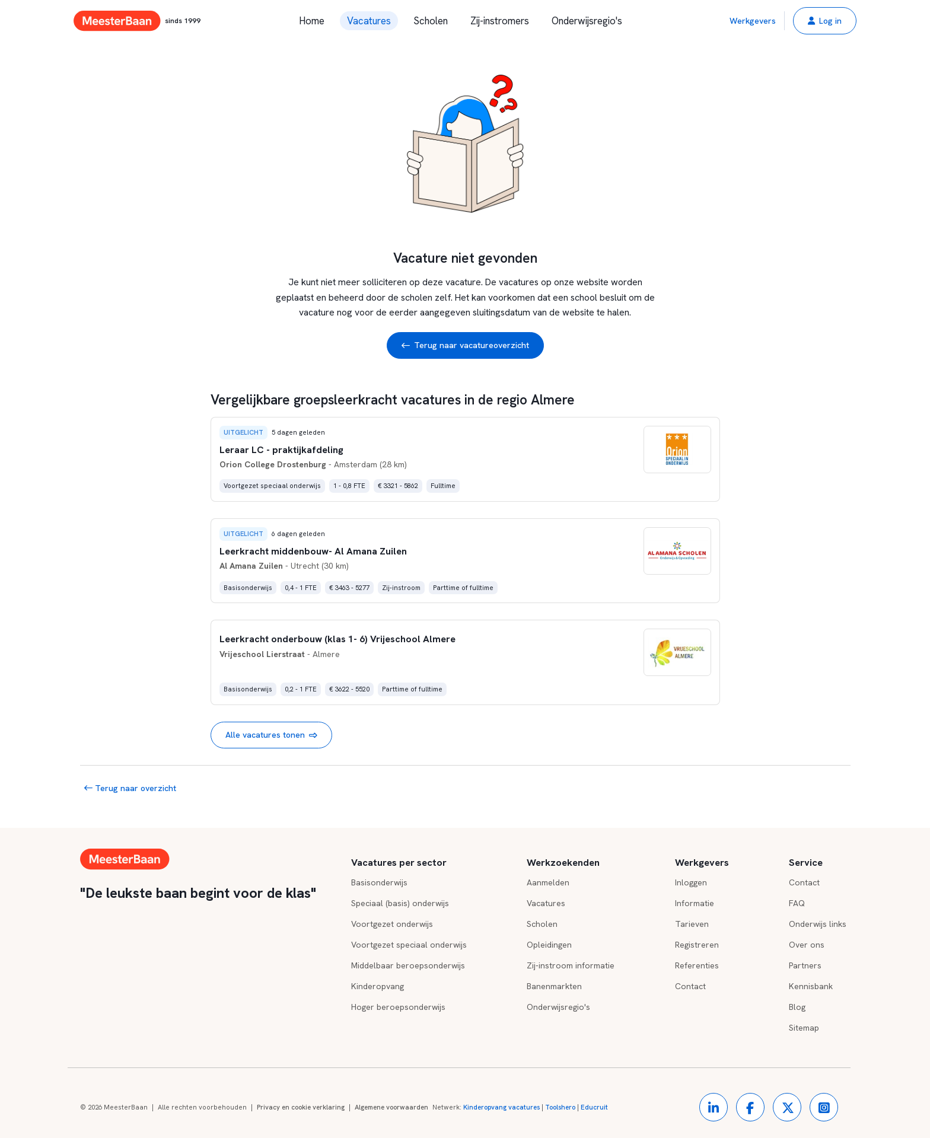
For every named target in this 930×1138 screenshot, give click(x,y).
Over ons (806, 944)
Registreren (697, 944)
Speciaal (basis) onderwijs (400, 903)
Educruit (594, 1107)
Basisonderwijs (379, 882)
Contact (690, 986)
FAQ (797, 903)
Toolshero (560, 1107)
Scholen (430, 20)
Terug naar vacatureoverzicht (465, 345)
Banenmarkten (554, 986)
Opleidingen (549, 944)
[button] (824, 20)
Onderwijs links (817, 924)
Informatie (694, 903)
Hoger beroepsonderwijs (398, 1007)
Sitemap (804, 1027)
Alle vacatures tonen (271, 735)
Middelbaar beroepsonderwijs (408, 965)
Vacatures (369, 20)
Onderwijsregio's (587, 20)
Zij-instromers (499, 20)
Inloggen (691, 882)
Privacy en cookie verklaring (301, 1107)
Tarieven (692, 924)
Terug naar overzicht (130, 788)
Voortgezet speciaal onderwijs (409, 944)
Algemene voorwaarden (391, 1107)
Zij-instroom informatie (570, 965)
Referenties (697, 965)
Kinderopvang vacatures (501, 1107)
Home (311, 20)
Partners (805, 965)
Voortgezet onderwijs (392, 924)
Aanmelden (548, 882)
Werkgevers (753, 20)
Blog (797, 1007)
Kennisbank (811, 986)
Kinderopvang (377, 986)
